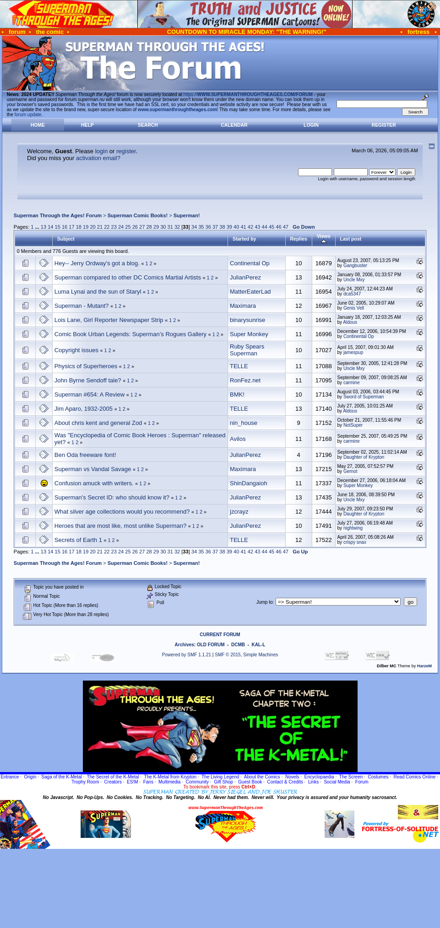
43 (257, 227)
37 (215, 227)
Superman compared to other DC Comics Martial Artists (127, 277)
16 (64, 227)
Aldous (350, 322)
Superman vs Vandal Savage (92, 469)
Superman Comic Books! (138, 215)
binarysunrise (247, 319)
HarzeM (424, 666)
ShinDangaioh (248, 483)
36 (208, 227)
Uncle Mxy (354, 279)
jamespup (353, 352)
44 (264, 227)
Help (87, 125)
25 (127, 227)
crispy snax (354, 542)
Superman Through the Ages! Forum (58, 215)
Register (384, 125)
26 (135, 227)
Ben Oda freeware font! (85, 454)
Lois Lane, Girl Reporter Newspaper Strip (108, 319)
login (101, 151)
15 (57, 227)
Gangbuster (355, 265)
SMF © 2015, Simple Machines (246, 654)
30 (163, 227)
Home (38, 125)
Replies (298, 238)
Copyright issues (76, 350)
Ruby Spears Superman (247, 350)
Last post (351, 238)
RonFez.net (245, 380)
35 (201, 227)
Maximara (243, 305)
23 (114, 227)
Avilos (237, 438)
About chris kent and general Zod (98, 422)
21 (100, 227)
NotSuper (353, 425)
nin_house (243, 422)
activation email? (98, 158)
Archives (184, 644)
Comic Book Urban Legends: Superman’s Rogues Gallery (130, 334)
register (126, 151)
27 (142, 227)
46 (278, 227)
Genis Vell (353, 308)
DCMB (238, 644)
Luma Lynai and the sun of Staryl (97, 291)
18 (78, 227)
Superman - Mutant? (81, 305)
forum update (28, 114)
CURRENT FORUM (220, 634)
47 (285, 227)
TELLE (239, 366)
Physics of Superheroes (85, 366)
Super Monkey (249, 334)
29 (156, 227)
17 (71, 227)
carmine (351, 382)
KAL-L (258, 644)
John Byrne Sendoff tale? (87, 380)
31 (170, 227)
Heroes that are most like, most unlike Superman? (120, 525)
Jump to (264, 602)
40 (236, 227)
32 (177, 227)
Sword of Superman (363, 396)
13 (43, 227)
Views (324, 238)
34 (194, 227)
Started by (244, 238)
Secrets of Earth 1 (78, 539)
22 (106, 227)
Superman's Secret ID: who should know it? (111, 497)
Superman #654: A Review (89, 394)
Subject (66, 238)
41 (243, 227)
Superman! (187, 215)
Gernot (350, 471)
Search (148, 125)
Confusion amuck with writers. (94, 483)
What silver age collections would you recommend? (122, 511)
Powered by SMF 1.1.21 (186, 654)
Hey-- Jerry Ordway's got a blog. (97, 263)
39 (229, 227)
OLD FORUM (211, 644)
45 (271, 227)
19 (85, 227)
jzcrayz (239, 511)
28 (149, 227)
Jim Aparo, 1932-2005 (83, 408)
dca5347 (352, 293)
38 (222, 227)
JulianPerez (245, 277)
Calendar (234, 125)
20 (92, 227)
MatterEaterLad (250, 291)
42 (250, 227)
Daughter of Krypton (364, 457)
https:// (248, 94)
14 (50, 227)
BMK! (237, 394)
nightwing (353, 528)
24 (121, 227)
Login (311, 125)
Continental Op (250, 263)
